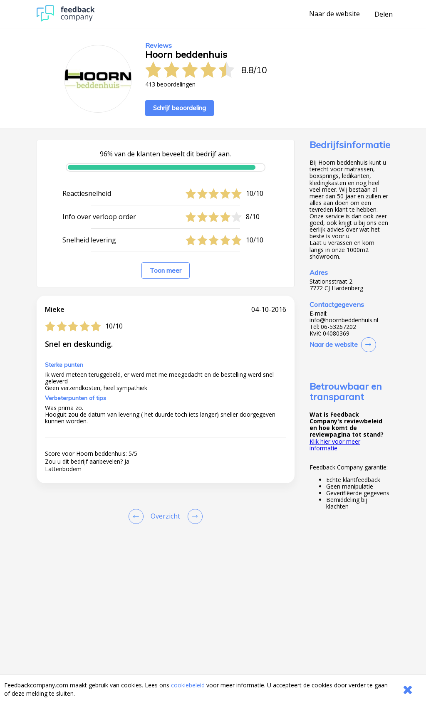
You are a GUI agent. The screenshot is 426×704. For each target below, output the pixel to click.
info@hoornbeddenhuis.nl (344, 320)
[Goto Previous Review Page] (138, 516)
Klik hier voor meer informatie (335, 444)
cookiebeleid (188, 685)
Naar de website (334, 14)
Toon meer (165, 270)
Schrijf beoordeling (179, 108)
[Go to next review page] (193, 516)
